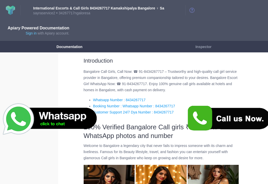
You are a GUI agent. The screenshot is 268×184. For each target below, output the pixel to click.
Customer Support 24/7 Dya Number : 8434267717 (133, 112)
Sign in (31, 33)
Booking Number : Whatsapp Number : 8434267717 (134, 106)
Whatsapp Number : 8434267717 (119, 100)
